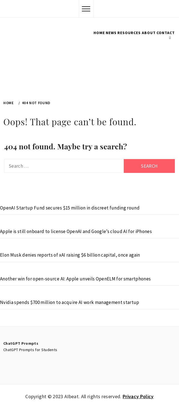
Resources (129, 32)
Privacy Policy (138, 396)
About (149, 32)
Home (99, 32)
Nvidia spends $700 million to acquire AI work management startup (69, 302)
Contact (166, 32)
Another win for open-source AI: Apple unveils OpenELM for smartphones (75, 279)
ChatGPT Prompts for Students (30, 349)
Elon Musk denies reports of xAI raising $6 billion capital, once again (70, 255)
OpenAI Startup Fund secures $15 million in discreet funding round (70, 208)
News (111, 32)
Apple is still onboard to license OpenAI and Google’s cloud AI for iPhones (76, 231)
